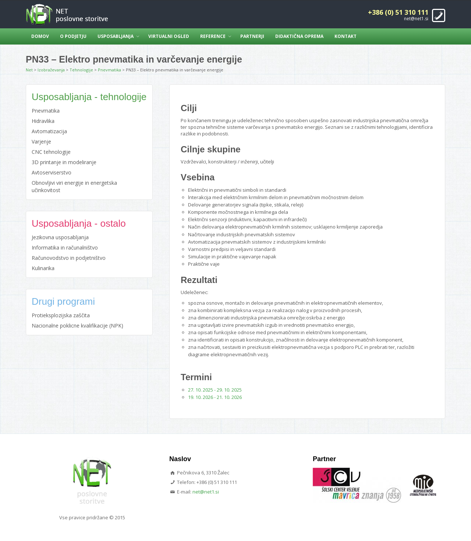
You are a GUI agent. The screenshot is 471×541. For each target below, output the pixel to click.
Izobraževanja (51, 70)
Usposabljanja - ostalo (79, 223)
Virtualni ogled (168, 36)
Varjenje (41, 141)
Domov (40, 36)
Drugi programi (63, 301)
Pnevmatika (109, 70)
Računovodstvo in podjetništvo (69, 257)
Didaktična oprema (299, 36)
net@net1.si (416, 18)
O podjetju (73, 36)
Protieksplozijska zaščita (61, 315)
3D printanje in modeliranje (64, 162)
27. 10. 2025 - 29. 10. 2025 (215, 389)
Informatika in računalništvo (65, 247)
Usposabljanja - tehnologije (89, 96)
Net (29, 70)
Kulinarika (43, 268)
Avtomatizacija (49, 131)
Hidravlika (43, 120)
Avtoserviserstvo (51, 172)
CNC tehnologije (51, 151)
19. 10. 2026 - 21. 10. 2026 (215, 397)
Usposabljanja (116, 36)
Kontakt (345, 36)
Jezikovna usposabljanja (60, 237)
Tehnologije (81, 70)
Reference (213, 36)
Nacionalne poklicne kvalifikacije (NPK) (77, 325)
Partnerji (252, 36)
